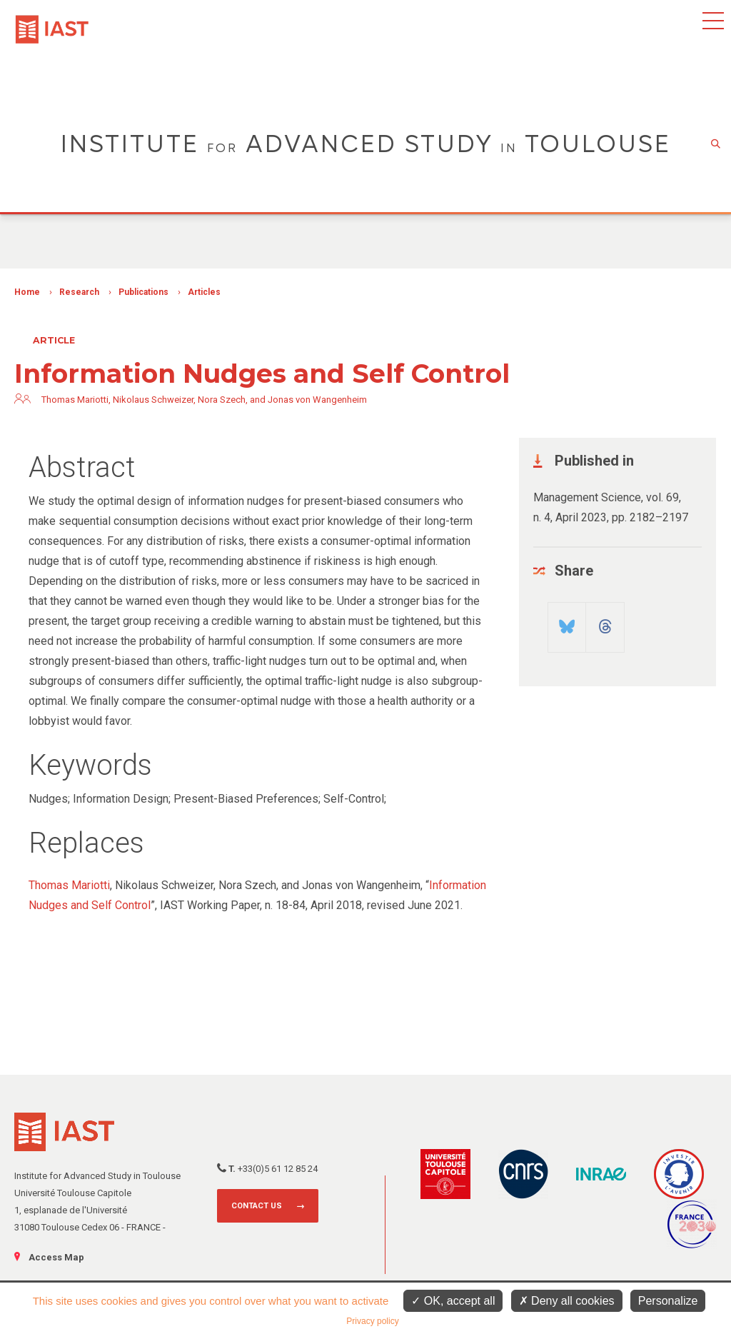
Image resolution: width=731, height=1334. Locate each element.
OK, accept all (453, 1301)
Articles (204, 292)
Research (79, 292)
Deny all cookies (567, 1301)
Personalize (668, 1301)
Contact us (256, 1205)
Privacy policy (372, 1321)
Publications (143, 292)
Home (27, 292)
